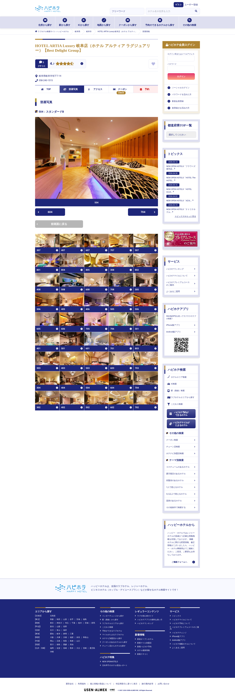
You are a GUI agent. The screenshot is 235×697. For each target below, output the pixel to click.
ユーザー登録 (191, 4)
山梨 (58, 626)
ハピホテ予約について (180, 623)
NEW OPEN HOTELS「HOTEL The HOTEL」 (180, 176)
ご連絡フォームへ (179, 562)
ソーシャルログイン (180, 88)
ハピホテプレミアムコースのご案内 (181, 283)
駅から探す (64, 22)
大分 (78, 648)
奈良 (78, 637)
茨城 (86, 623)
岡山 (52, 641)
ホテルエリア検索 (177, 377)
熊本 (71, 648)
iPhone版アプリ (181, 325)
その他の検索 (189, 22)
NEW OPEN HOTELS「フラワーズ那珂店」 (180, 165)
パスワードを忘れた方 (181, 94)
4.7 (52, 64)
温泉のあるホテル (181, 501)
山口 (78, 641)
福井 (65, 630)
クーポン (120, 89)
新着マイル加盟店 (143, 643)
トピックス (175, 154)
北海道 (52, 616)
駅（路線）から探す (109, 620)
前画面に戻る (52, 224)
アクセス (95, 89)
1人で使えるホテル (181, 487)
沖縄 (52, 652)
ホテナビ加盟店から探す (111, 638)
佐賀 (58, 648)
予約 (144, 89)
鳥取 (65, 641)
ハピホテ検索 (177, 369)
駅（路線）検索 (176, 390)
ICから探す (83, 22)
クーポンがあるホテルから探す (113, 642)
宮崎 (85, 648)
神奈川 (59, 623)
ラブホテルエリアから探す (180, 397)
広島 (58, 641)
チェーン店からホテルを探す (113, 646)
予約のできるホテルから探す (159, 22)
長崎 (65, 648)
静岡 (65, 634)
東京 (52, 623)
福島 (85, 619)
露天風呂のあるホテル (181, 474)
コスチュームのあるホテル (181, 467)
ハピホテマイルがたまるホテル (179, 424)
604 (45, 212)
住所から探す (45, 22)
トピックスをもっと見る (185, 216)
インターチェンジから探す (112, 616)
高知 (71, 644)
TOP (46, 89)
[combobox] (169, 11)
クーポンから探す (128, 22)
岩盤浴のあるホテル (181, 480)
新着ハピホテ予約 (143, 647)
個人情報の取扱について (101, 684)
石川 (52, 630)
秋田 (58, 619)
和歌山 (85, 637)
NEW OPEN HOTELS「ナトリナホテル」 (180, 208)
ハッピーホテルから (181, 524)
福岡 (52, 648)
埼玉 (67, 623)
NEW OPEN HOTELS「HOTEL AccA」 (179, 188)
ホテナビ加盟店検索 (181, 453)
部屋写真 (71, 89)
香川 (52, 644)
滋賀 (71, 637)
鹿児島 (92, 648)
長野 (65, 626)
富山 (58, 630)
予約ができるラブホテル (111, 631)
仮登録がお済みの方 (180, 108)
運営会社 (70, 684)
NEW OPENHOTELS (109, 662)
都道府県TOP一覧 (180, 125)
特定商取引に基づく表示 (126, 684)
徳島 (58, 644)
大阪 (52, 637)
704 (148, 212)
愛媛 (65, 644)
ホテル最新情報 (142, 650)
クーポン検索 (181, 440)
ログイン (181, 76)
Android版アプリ (181, 332)
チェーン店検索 (181, 447)
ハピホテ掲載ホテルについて (182, 644)
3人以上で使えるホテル (181, 494)
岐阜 (58, 634)
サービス (174, 261)
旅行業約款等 (147, 684)
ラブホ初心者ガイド (144, 616)
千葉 (73, 623)
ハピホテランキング (181, 269)
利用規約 (82, 684)
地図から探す (104, 22)
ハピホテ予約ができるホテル (178, 413)
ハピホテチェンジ (178, 633)
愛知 (52, 634)
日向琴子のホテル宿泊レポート (113, 665)
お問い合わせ (163, 684)
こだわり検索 (175, 404)
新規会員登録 (178, 101)
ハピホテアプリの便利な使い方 (148, 620)
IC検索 (172, 384)
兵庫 (58, 637)
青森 (52, 619)
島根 (71, 641)
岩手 (71, 619)
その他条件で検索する (181, 507)
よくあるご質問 (181, 291)
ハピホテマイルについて (181, 276)
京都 (65, 637)
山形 (65, 619)
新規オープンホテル (144, 639)
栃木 (80, 623)
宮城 (78, 619)
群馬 (93, 623)
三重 (71, 634)
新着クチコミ (141, 654)
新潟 (52, 626)
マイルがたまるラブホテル (112, 635)
